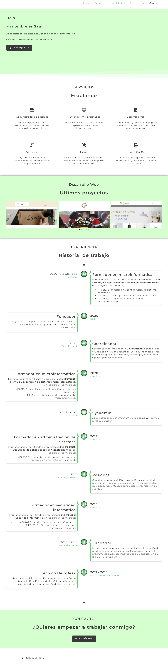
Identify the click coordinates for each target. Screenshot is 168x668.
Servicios (100, 3)
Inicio (86, 3)
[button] (9, 214)
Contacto (154, 3)
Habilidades (118, 3)
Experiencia (137, 3)
